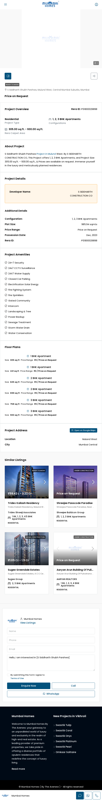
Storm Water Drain (19, 328)
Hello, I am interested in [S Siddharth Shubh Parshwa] (51, 663)
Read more (18, 769)
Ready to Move (12, 85)
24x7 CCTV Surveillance (21, 268)
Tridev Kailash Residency (23, 504)
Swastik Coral (64, 731)
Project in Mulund (46, 154)
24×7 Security (16, 263)
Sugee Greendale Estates (24, 570)
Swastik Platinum (66, 742)
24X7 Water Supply (19, 274)
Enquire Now (28, 686)
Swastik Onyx (63, 736)
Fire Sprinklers (15, 296)
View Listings (28, 623)
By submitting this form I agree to (51, 677)
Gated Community (19, 301)
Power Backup (16, 317)
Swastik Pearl (64, 747)
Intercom (13, 306)
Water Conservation (20, 333)
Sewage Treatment (19, 323)
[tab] (8, 76)
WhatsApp (51, 694)
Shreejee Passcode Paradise (75, 504)
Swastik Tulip (63, 725)
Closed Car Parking (19, 279)
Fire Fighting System (19, 290)
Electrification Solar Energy (23, 285)
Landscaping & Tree (19, 312)
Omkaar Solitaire (66, 753)
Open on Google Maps (83, 431)
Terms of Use (17, 679)
